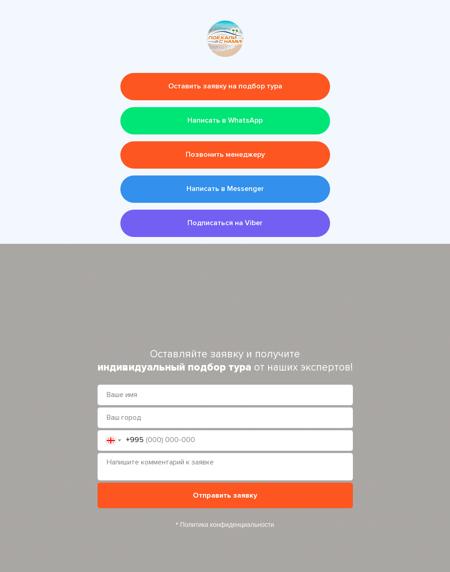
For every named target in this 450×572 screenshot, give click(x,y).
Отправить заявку (225, 495)
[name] (225, 395)
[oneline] (225, 417)
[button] (225, 86)
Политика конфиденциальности (227, 524)
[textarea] (225, 466)
